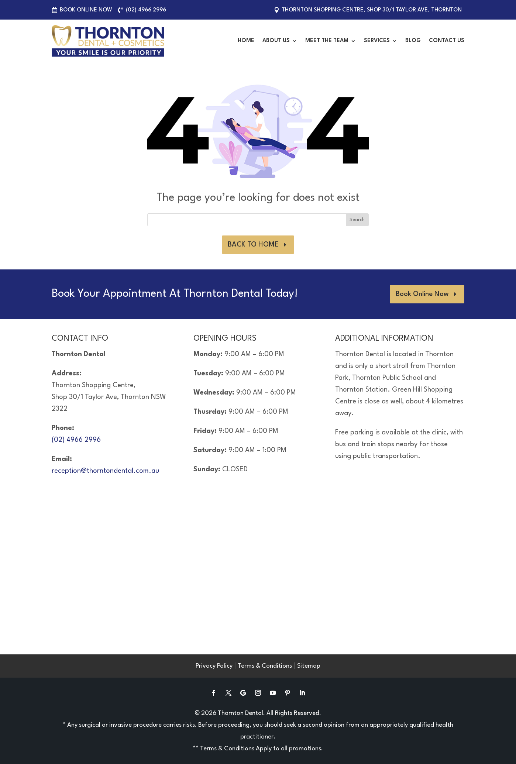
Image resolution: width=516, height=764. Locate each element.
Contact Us (446, 41)
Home (246, 41)
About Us (276, 41)
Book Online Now (86, 10)
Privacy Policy (214, 666)
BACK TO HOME (253, 244)
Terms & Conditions (265, 666)
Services (377, 41)
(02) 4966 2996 (146, 10)
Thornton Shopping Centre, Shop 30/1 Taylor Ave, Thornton (372, 10)
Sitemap (308, 666)
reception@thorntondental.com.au (105, 471)
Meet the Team (326, 41)
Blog (413, 41)
